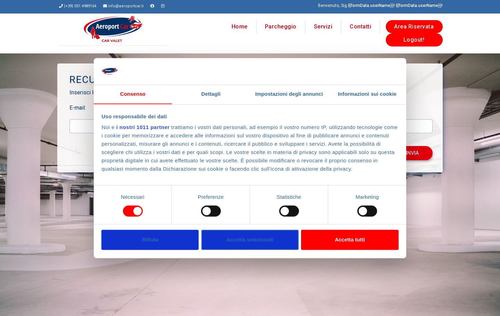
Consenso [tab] (132, 94)
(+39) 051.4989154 (80, 6)
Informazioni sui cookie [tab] (367, 94)
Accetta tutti (350, 240)
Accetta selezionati (249, 240)
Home (240, 25)
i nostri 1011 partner (143, 127)
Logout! (414, 38)
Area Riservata (414, 25)
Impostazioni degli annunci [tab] (289, 94)
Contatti (360, 25)
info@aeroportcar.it (125, 6)
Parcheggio (281, 25)
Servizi (323, 25)
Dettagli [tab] (211, 94)
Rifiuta (150, 240)
